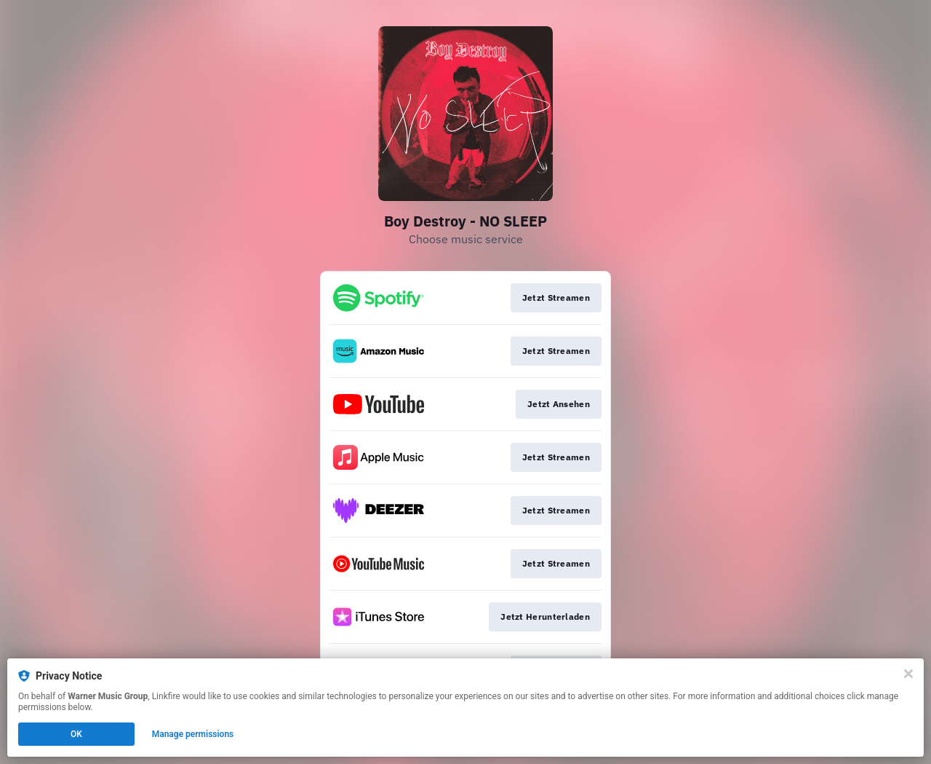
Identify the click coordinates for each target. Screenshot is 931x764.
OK (76, 734)
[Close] (908, 673)
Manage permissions (193, 734)
